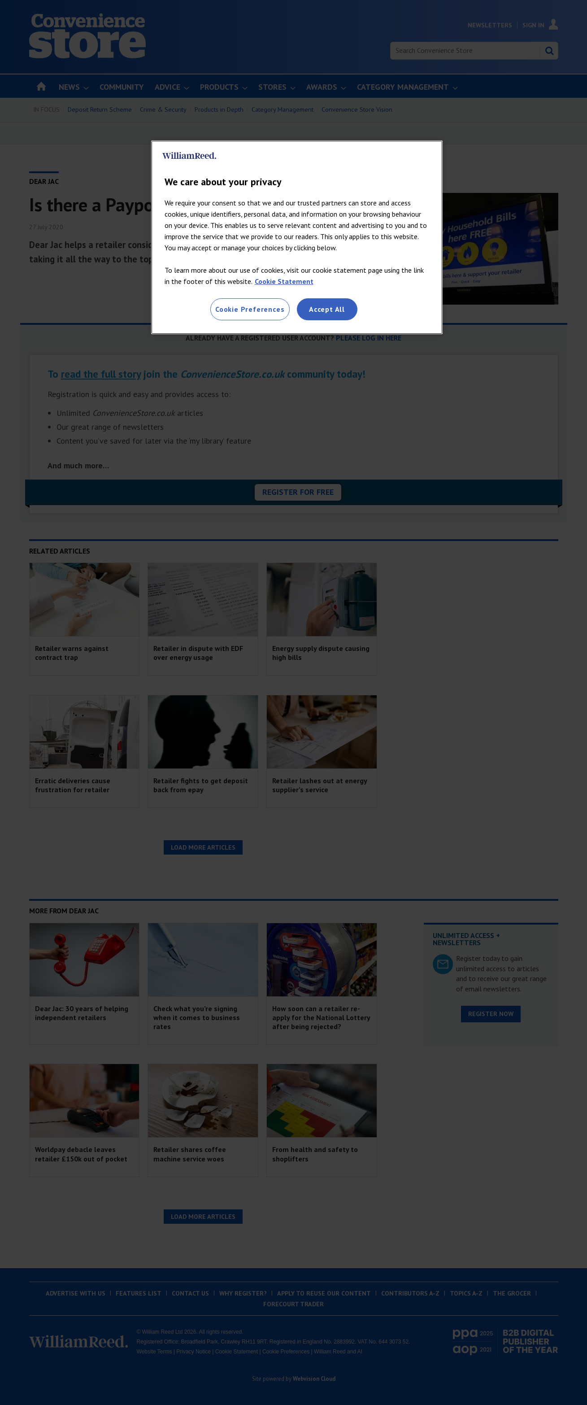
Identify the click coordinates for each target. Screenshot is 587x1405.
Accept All (327, 309)
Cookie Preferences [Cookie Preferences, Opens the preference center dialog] (249, 309)
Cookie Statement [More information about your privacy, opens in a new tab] (284, 281)
